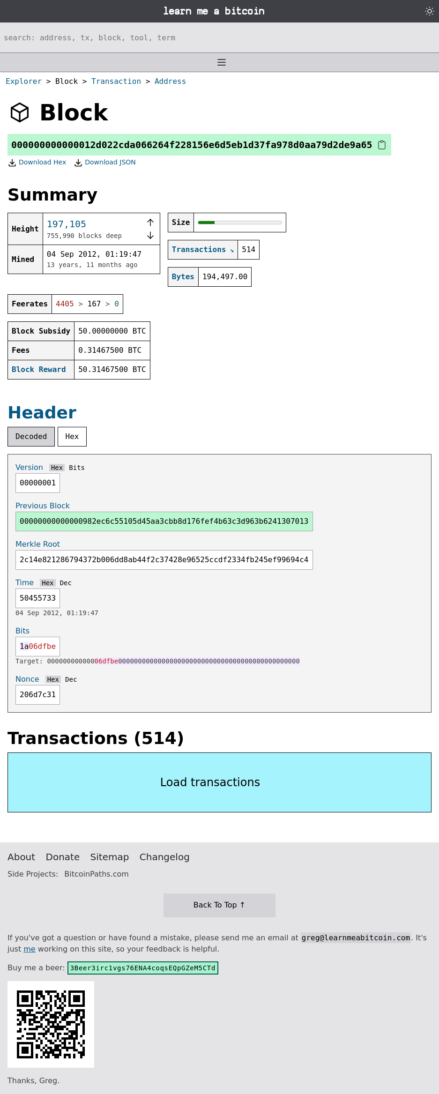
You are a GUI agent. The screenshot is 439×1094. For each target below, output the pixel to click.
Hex (72, 436)
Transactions (199, 249)
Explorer (24, 81)
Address (170, 81)
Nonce (27, 679)
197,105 (66, 224)
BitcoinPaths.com (96, 874)
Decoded (31, 436)
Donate (63, 857)
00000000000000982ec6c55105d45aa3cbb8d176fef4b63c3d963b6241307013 (164, 521)
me (29, 949)
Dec (66, 583)
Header (41, 412)
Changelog (165, 857)
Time (24, 582)
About (21, 857)
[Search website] (219, 37)
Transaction (116, 81)
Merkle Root (37, 544)
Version (29, 467)
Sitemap (109, 857)
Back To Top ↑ (219, 905)
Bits (77, 467)
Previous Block (42, 505)
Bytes (183, 276)
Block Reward (39, 369)
